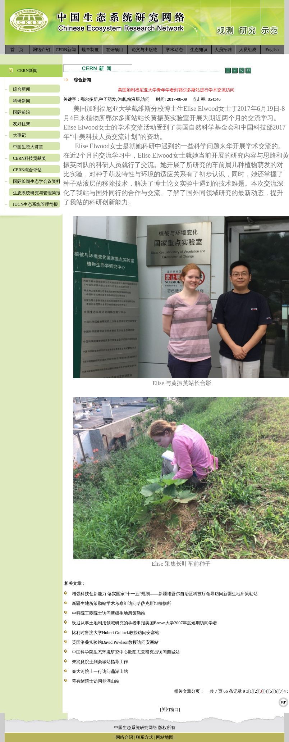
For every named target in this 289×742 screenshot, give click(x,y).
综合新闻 (21, 89)
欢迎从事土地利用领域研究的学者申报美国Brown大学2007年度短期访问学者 (144, 622)
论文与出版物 (144, 49)
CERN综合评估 (27, 169)
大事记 (19, 135)
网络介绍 (41, 49)
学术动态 (174, 49)
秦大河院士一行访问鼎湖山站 (100, 671)
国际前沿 (21, 112)
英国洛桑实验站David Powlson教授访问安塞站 (115, 642)
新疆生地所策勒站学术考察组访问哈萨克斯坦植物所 (121, 603)
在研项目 (114, 49)
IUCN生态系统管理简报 (35, 204)
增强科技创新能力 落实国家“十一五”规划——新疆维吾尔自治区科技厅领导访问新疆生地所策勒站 (165, 593)
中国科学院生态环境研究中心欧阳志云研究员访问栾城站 (126, 652)
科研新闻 (21, 100)
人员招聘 (223, 49)
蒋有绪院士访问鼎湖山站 (95, 681)
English (272, 49)
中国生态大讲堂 (28, 146)
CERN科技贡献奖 (29, 158)
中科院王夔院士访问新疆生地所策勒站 (108, 613)
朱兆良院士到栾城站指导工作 (100, 661)
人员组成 (247, 49)
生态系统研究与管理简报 (36, 192)
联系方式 (144, 737)
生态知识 (198, 49)
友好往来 (21, 123)
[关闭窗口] (170, 709)
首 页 (16, 49)
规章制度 (90, 49)
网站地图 (164, 737)
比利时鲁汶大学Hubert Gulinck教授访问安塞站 (115, 632)
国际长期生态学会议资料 (36, 181)
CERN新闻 (66, 49)
